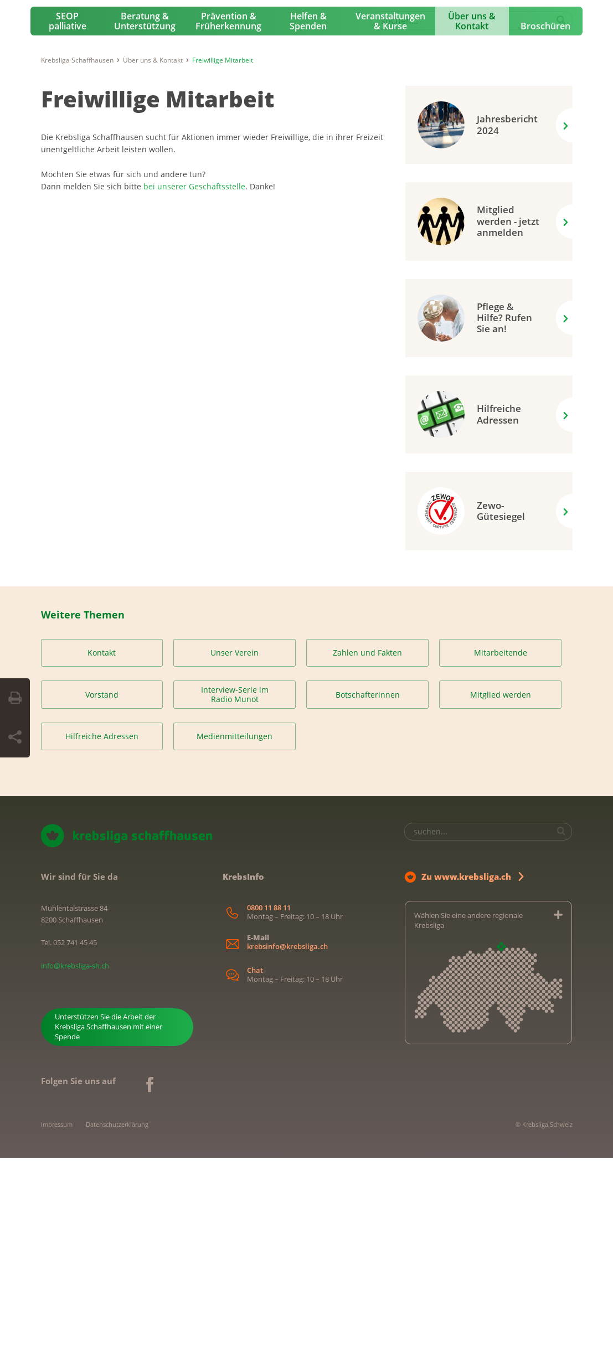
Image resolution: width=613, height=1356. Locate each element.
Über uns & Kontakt (472, 219)
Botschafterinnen (368, 892)
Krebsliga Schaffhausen (77, 257)
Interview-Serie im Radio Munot (235, 892)
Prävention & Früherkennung (228, 219)
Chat (255, 1168)
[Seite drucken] (15, 698)
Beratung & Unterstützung (145, 219)
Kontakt (101, 850)
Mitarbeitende (500, 850)
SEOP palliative (67, 219)
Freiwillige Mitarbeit (157, 296)
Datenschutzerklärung (117, 1322)
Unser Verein (234, 850)
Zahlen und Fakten (367, 850)
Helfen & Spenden (308, 219)
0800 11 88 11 (269, 1105)
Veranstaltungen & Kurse (390, 219)
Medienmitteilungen (234, 934)
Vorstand (102, 892)
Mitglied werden (500, 892)
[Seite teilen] (15, 737)
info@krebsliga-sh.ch (75, 1163)
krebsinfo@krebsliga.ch (287, 1144)
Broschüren (545, 224)
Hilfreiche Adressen (101, 934)
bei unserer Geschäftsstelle (194, 384)
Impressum (57, 1322)
